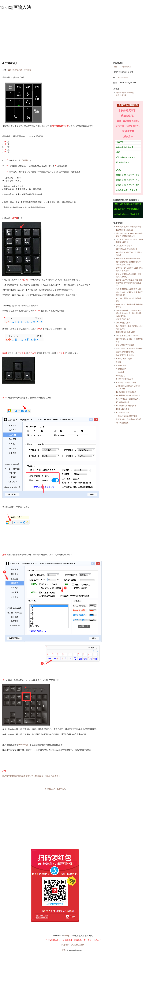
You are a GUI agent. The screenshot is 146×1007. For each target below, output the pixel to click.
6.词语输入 (120, 376)
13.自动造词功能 (122, 402)
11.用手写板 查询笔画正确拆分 (128, 395)
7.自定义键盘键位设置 (125, 379)
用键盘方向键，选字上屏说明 (127, 336)
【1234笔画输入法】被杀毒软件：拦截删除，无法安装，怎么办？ (73, 940)
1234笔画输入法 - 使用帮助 (19, 70)
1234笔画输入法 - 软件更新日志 (128, 227)
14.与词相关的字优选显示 (126, 406)
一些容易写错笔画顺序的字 (126, 416)
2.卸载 (118, 362)
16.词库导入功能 (122, 412)
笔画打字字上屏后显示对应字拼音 (129, 348)
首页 (115, 67)
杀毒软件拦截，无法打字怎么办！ (129, 289)
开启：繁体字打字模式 (125, 345)
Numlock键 (23, 745)
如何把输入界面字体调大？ (126, 249)
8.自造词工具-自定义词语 (126, 383)
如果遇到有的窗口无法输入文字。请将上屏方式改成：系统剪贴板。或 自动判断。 (129, 313)
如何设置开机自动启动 (125, 355)
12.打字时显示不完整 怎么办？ (128, 399)
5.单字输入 (61, 789)
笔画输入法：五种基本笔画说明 (128, 419)
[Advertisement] (73, 34)
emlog (66, 936)
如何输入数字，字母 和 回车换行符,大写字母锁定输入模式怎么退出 (129, 283)
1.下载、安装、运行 (124, 359)
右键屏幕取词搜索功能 (125, 352)
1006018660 (123, 77)
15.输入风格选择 (122, 409)
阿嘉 (63, 950)
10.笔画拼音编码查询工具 (126, 392)
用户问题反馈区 (122, 423)
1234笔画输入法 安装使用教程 (128, 258)
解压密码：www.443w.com (73, 945)
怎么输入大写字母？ (124, 246)
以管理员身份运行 (123, 319)
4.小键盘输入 (121, 369)
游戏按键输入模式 (123, 323)
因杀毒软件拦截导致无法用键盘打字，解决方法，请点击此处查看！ (31, 776)
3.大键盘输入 (50, 789)
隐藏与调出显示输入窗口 (126, 332)
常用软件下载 (121, 95)
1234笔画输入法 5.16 (124, 230)
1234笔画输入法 (15, 7)
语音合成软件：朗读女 (125, 93)
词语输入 (26, 160)
